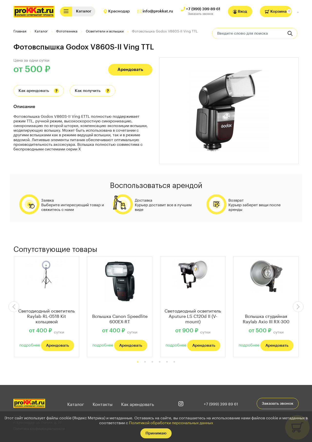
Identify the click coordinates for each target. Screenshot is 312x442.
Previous (14, 306)
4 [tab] (159, 362)
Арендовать (130, 69)
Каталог (75, 403)
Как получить (87, 91)
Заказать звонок (200, 13)
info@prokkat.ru (158, 11)
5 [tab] (167, 362)
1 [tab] (137, 362)
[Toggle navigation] (66, 11)
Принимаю (156, 433)
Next (298, 306)
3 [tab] (152, 362)
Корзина (276, 11)
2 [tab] (145, 362)
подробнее (29, 344)
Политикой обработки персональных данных (171, 422)
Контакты (103, 403)
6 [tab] (174, 362)
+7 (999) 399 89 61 (203, 9)
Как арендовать (34, 91)
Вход (240, 12)
